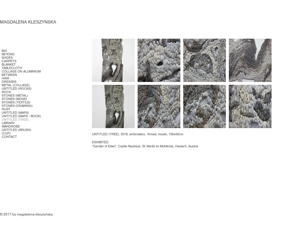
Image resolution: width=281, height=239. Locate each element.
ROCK (6, 92)
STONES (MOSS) (14, 99)
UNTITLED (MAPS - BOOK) (21, 116)
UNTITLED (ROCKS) (17, 88)
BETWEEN (9, 75)
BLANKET (9, 64)
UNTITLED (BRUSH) (16, 130)
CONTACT (9, 136)
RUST (6, 109)
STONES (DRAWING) (17, 105)
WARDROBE (11, 126)
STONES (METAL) (15, 95)
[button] (113, 60)
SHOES (7, 57)
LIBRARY (8, 123)
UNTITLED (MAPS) (15, 112)
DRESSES (9, 81)
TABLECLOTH (12, 68)
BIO (4, 50)
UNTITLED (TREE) (15, 119)
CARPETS (9, 61)
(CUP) (6, 133)
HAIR (5, 78)
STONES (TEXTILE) (16, 102)
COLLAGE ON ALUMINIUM (21, 71)
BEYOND (8, 54)
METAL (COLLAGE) (16, 85)
